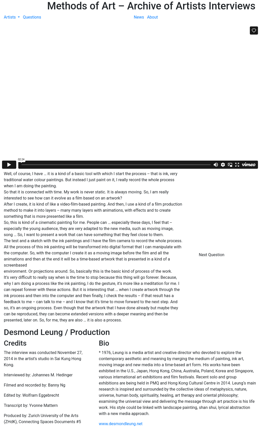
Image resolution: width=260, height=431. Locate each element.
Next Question (212, 254)
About (152, 17)
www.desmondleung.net (120, 423)
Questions (32, 17)
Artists (10, 17)
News (139, 17)
